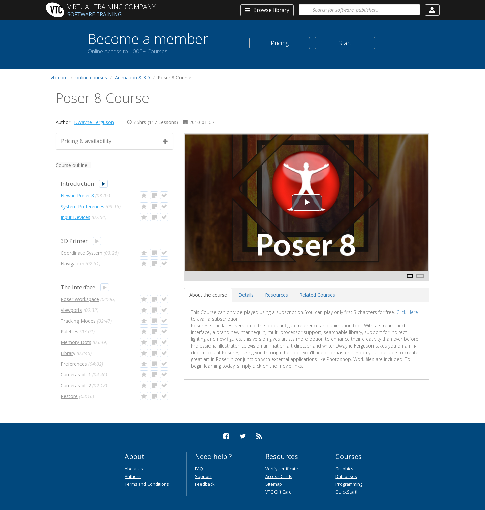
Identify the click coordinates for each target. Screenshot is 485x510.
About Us (134, 469)
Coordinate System (81, 253)
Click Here (407, 312)
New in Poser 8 (77, 195)
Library (68, 353)
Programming (348, 484)
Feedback (205, 484)
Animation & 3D (132, 77)
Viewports (71, 310)
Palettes (69, 331)
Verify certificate (281, 469)
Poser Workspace (80, 299)
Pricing (280, 43)
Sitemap (273, 484)
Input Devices (75, 217)
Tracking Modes (78, 321)
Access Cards (278, 476)
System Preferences (82, 206)
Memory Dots (76, 342)
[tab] (208, 295)
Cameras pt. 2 (76, 385)
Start (344, 43)
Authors (133, 476)
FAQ (199, 469)
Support (203, 476)
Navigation (72, 263)
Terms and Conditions (147, 484)
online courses (91, 77)
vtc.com (59, 77)
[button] (432, 10)
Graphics (344, 469)
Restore (69, 396)
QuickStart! (346, 492)
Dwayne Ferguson (94, 122)
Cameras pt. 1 (76, 374)
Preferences (74, 364)
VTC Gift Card (278, 492)
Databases (346, 476)
